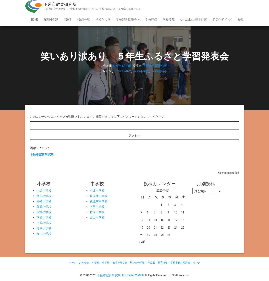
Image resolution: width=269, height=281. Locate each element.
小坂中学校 (97, 190)
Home (34, 19)
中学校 (105, 262)
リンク (196, 262)
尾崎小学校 (43, 201)
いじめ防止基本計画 (193, 19)
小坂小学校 (43, 190)
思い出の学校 (137, 262)
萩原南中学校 (99, 201)
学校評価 (151, 19)
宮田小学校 (43, 196)
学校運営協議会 (128, 19)
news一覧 (83, 19)
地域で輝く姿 (119, 262)
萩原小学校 (43, 207)
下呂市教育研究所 (60, 4)
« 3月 (142, 242)
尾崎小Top (51, 19)
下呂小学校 (43, 217)
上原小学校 (43, 223)
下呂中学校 (97, 207)
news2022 (125, 71)
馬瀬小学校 (43, 212)
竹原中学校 (97, 212)
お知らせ (84, 262)
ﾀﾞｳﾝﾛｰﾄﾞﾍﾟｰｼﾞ (222, 19)
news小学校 (141, 71)
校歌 (241, 19)
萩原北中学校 (99, 196)
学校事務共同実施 (180, 262)
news (67, 19)
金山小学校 (43, 234)
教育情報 (163, 262)
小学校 (95, 262)
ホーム (72, 262)
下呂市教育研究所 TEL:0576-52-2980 (120, 275)
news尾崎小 (159, 71)
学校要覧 (169, 19)
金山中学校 (97, 217)
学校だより (102, 19)
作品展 (151, 262)
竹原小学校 (43, 228)
